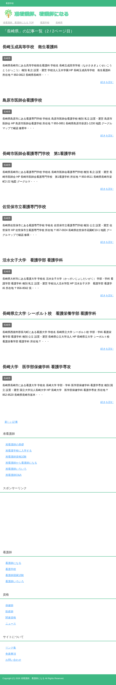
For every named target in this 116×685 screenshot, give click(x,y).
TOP (18, 22)
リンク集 (10, 647)
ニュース (10, 623)
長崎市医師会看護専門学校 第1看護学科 (39, 153)
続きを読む (107, 82)
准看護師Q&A (13, 475)
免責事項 (10, 653)
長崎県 (7, 58)
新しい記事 (11, 422)
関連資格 (10, 617)
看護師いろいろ (14, 581)
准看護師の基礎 (14, 444)
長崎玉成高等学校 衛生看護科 (30, 47)
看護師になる (13, 563)
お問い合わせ (13, 659)
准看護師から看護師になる (21, 462)
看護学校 (10, 569)
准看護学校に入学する (18, 450)
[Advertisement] (58, 520)
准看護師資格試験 (15, 456)
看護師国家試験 (14, 575)
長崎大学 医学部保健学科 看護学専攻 (36, 367)
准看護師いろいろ (15, 468)
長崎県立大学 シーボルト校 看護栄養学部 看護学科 (49, 313)
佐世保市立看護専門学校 (24, 207)
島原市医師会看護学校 (22, 100)
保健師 (9, 605)
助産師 (9, 611)
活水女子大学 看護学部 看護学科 (32, 260)
